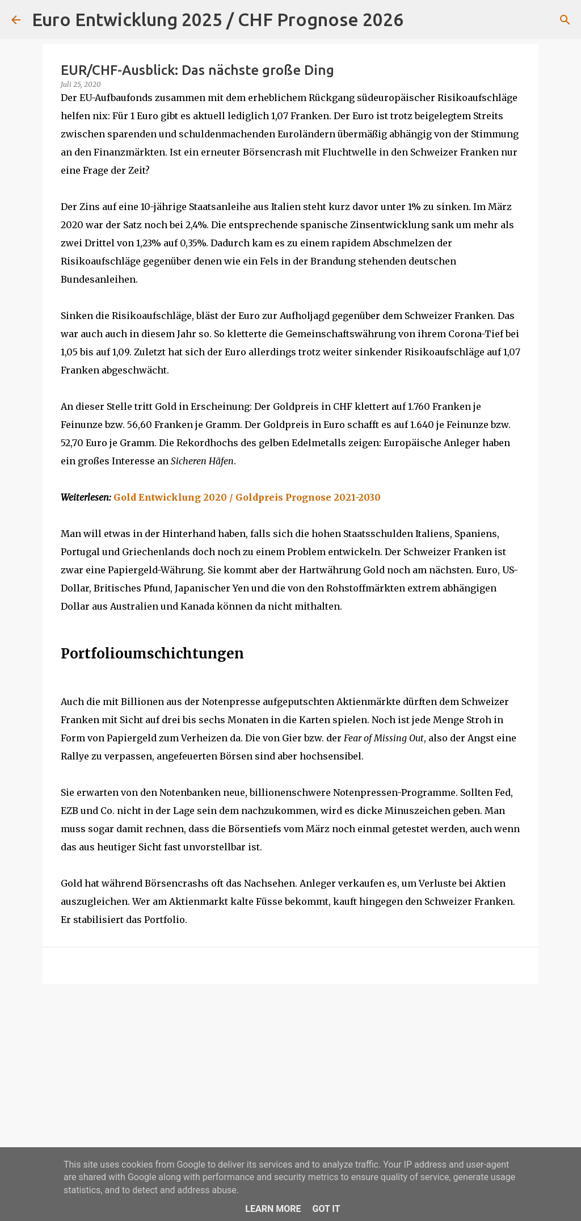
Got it (326, 1208)
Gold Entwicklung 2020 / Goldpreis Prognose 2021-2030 (247, 497)
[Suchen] (419, 19)
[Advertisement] (290, 1080)
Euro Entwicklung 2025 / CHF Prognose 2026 (217, 19)
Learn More (273, 1208)
